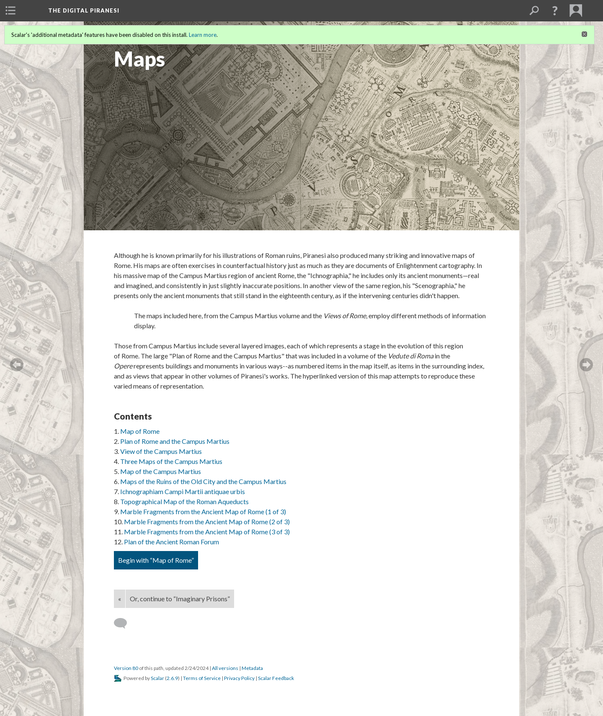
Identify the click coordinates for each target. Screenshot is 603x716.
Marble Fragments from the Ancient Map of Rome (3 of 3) (207, 532)
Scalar (157, 678)
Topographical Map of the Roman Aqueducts (184, 501)
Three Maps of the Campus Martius (171, 461)
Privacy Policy (239, 678)
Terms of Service (202, 678)
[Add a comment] (124, 623)
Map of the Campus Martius (160, 471)
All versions (225, 668)
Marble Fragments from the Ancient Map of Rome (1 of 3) (203, 511)
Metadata (252, 668)
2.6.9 (172, 678)
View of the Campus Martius (161, 451)
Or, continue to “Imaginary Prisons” (180, 599)
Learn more (202, 34)
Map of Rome (140, 431)
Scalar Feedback (276, 678)
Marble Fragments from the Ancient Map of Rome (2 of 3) (207, 521)
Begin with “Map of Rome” (156, 560)
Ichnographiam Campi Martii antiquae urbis (182, 491)
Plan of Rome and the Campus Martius (174, 441)
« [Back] (119, 599)
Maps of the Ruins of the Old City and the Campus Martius (203, 481)
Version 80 (126, 668)
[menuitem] (10, 10)
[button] (554, 10)
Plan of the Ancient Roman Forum (171, 542)
